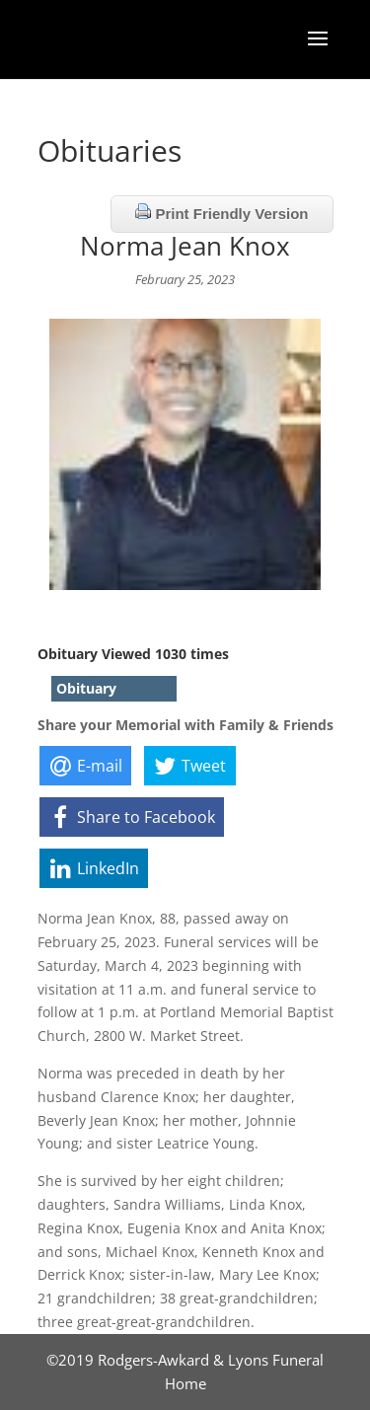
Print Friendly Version (221, 212)
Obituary (86, 688)
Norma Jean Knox (185, 245)
